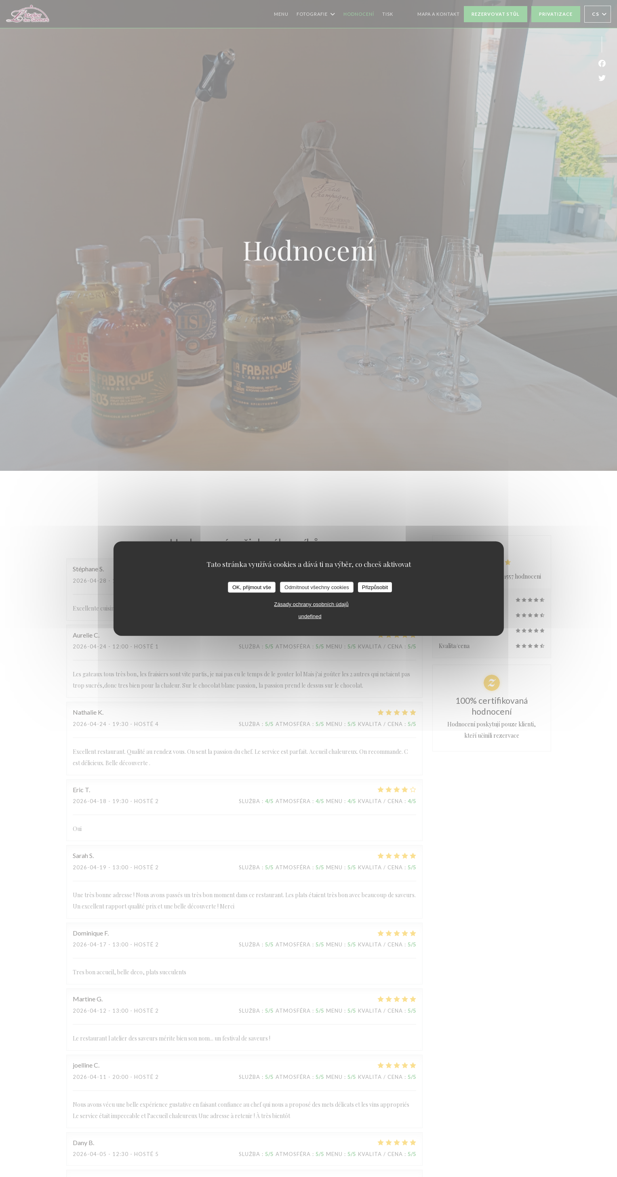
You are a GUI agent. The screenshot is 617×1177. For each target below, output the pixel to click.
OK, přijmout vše (251, 587)
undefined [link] (309, 616)
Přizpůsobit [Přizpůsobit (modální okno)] (375, 587)
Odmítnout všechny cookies (316, 587)
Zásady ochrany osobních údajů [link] (311, 604)
